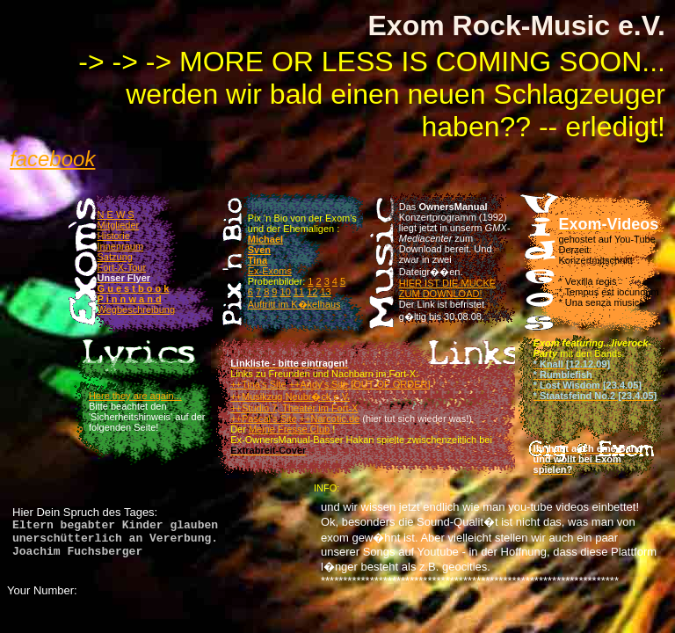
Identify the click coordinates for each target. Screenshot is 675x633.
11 (299, 292)
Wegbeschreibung (136, 309)
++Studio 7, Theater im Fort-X (294, 408)
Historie (114, 235)
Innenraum (121, 246)
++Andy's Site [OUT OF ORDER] (360, 384)
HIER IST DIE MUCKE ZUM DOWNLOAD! (447, 288)
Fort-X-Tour (122, 267)
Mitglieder (119, 225)
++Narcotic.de (329, 418)
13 (325, 292)
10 (285, 292)
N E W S (116, 214)
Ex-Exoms (270, 271)
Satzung (115, 256)
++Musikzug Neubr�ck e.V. (290, 396)
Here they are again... (135, 395)
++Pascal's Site (263, 418)
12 (312, 292)
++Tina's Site (258, 384)
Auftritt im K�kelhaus (294, 304)
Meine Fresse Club (289, 429)
